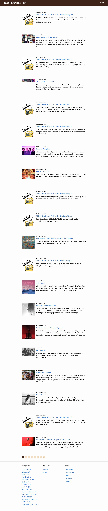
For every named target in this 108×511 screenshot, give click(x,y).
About (102, 3)
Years (45, 472)
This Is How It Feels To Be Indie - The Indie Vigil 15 (54, 216)
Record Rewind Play (15, 2)
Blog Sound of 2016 (42, 171)
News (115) (25, 474)
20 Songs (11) (26, 470)
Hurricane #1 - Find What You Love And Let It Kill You (55, 238)
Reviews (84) (26, 482)
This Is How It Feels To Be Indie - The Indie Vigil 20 (54, 15)
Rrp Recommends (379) (30, 499)
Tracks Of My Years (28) (30, 504)
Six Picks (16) (26, 502)
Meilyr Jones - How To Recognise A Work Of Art (53, 439)
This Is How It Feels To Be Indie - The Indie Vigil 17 (54, 126)
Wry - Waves (40, 283)
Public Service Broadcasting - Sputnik (49, 328)
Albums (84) (26, 472)
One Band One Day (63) (29, 494)
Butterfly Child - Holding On (46, 305)
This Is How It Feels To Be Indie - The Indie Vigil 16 (54, 194)
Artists (45, 470)
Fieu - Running (41, 395)
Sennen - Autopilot (43, 149)
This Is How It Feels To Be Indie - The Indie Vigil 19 (54, 59)
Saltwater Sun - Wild (43, 372)
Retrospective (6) (28, 479)
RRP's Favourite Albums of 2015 (47, 37)
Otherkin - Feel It (42, 350)
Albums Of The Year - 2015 (45, 82)
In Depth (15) (26, 487)
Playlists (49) (26, 477)
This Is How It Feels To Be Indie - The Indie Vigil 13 (54, 417)
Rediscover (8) (27, 497)
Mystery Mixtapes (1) (29, 492)
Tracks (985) (26, 484)
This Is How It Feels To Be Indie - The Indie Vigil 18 (54, 104)
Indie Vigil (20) (27, 489)
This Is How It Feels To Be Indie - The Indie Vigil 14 (54, 261)
